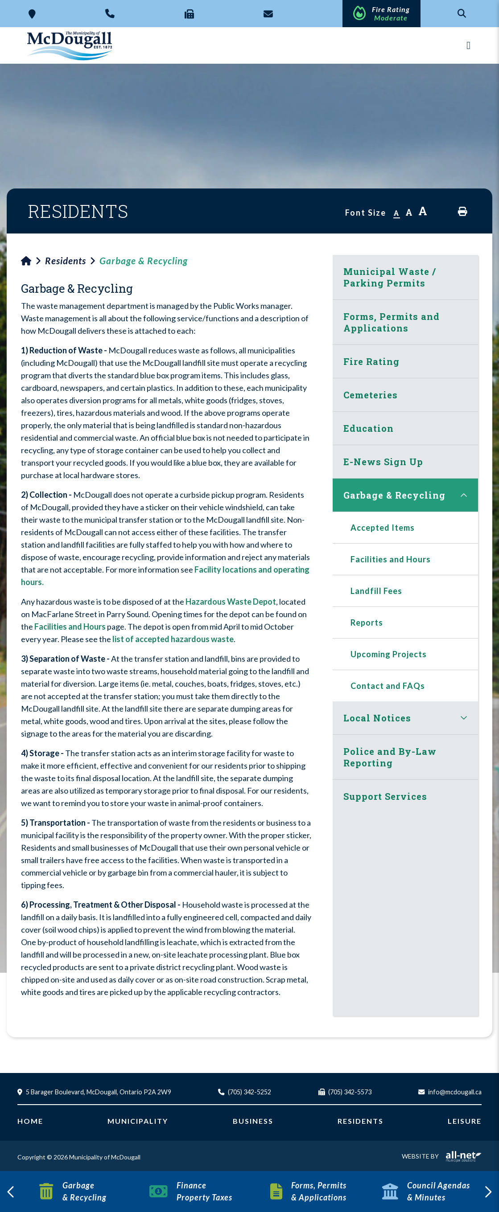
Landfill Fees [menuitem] (376, 591)
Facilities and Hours (70, 626)
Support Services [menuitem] (385, 796)
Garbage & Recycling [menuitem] (394, 495)
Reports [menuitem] (367, 622)
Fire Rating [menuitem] (371, 361)
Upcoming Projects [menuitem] (389, 654)
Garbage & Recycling (143, 260)
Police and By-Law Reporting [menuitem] (390, 757)
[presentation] (11, 1191)
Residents (65, 260)
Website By (442, 1156)
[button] (464, 495)
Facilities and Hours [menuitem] (391, 559)
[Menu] (468, 45)
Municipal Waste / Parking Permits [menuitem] (389, 277)
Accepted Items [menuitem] (383, 527)
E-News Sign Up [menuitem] (383, 461)
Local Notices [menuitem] (377, 718)
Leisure (465, 1121)
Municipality (137, 1121)
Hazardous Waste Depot (231, 601)
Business (253, 1121)
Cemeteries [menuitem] (370, 395)
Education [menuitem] (368, 428)
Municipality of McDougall (70, 45)
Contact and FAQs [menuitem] (388, 686)
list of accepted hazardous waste (173, 639)
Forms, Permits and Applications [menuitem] (391, 322)
